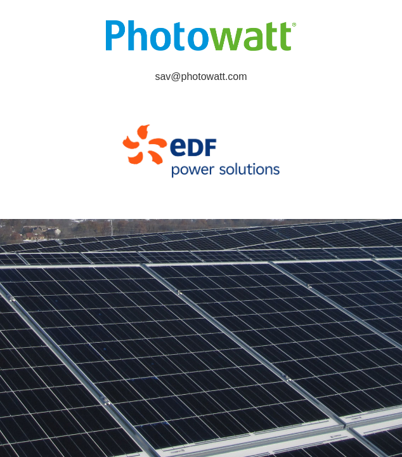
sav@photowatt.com (201, 76)
